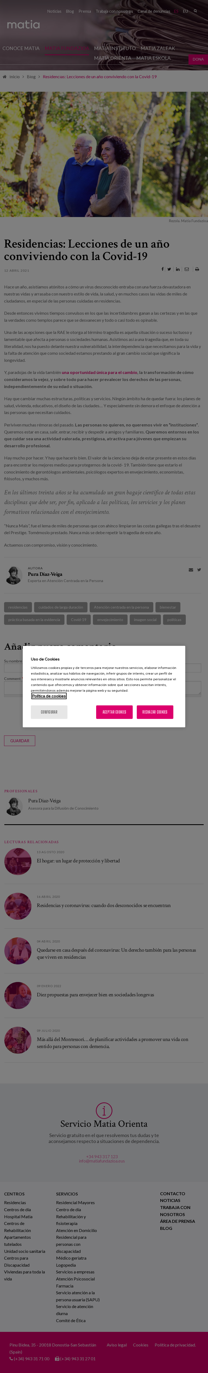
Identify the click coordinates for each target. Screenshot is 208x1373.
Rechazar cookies (154, 712)
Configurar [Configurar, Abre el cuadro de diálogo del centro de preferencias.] (49, 712)
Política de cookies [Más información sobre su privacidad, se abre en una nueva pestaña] (49, 695)
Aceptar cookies (114, 712)
